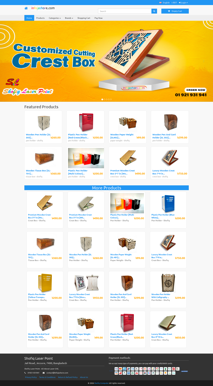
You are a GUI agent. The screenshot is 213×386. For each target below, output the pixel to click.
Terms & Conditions (47, 377)
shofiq (40, 140)
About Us (84, 377)
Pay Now (99, 18)
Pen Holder (115, 220)
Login (183, 2)
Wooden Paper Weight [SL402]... (122, 136)
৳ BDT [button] (174, 2)
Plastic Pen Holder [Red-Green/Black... (78, 136)
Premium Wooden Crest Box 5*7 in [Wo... (122, 172)
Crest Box (32, 220)
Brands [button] (69, 18)
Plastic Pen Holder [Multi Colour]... (77, 172)
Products (40, 18)
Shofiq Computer (101, 383)
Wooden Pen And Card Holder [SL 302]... (164, 136)
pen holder (31, 140)
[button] (164, 2)
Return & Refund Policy (67, 377)
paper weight (116, 140)
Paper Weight (117, 260)
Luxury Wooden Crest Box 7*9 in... (163, 172)
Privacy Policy (31, 377)
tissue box (30, 176)
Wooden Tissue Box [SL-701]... (38, 172)
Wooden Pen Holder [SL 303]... (38, 136)
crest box (114, 176)
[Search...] (125, 11)
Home (29, 18)
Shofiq (42, 220)
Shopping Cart (83, 18)
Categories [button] (55, 18)
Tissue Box (33, 260)
